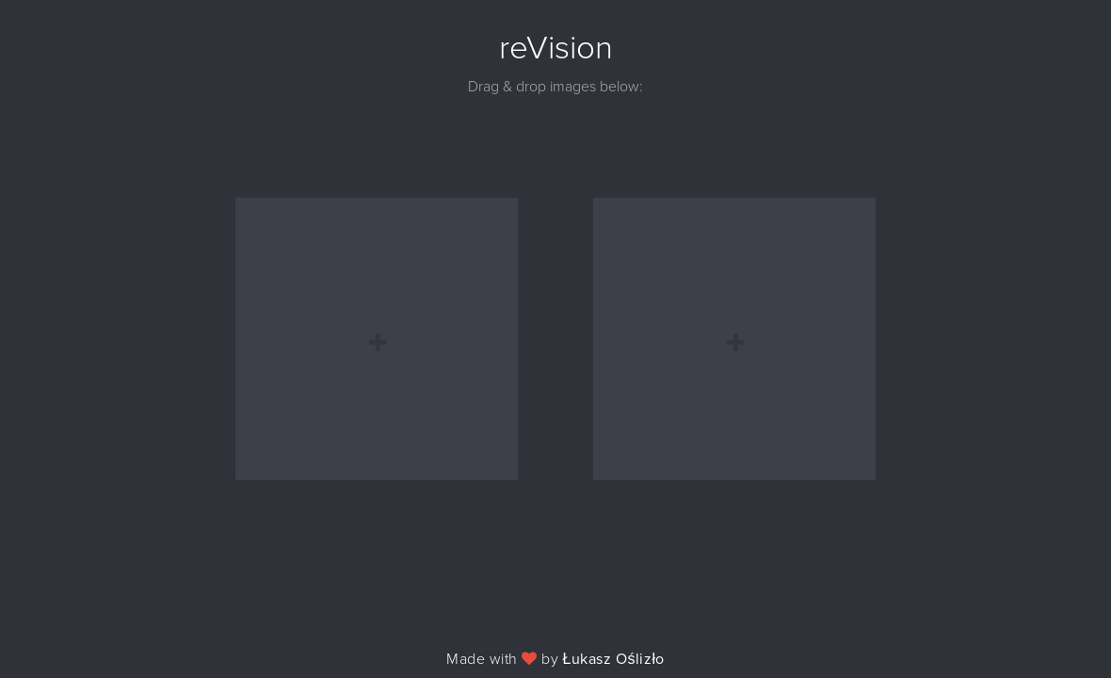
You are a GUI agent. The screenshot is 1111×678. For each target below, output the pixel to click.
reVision (556, 48)
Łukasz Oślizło (614, 659)
